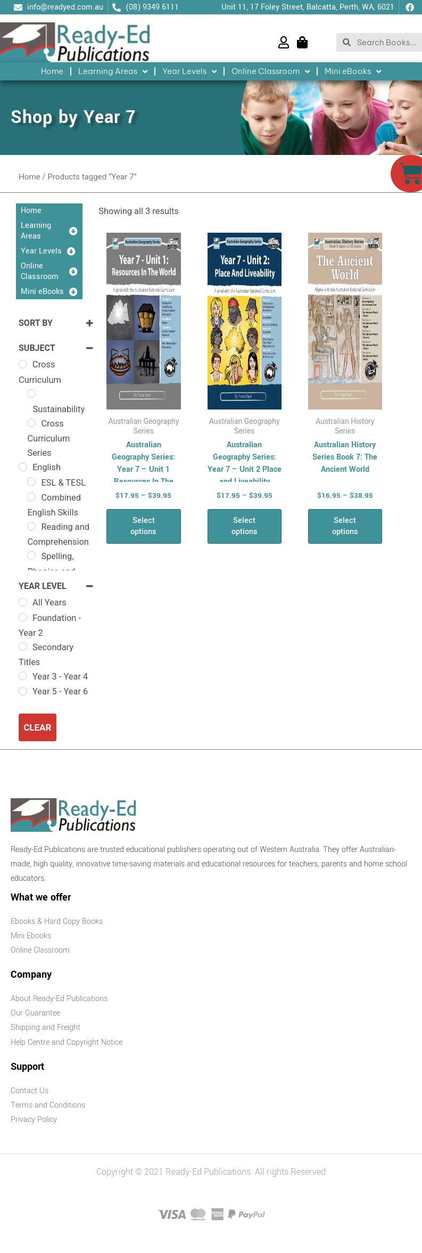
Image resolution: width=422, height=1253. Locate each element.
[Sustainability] (31, 393)
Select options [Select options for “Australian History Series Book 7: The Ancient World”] (345, 526)
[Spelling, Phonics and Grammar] (31, 555)
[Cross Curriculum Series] (31, 423)
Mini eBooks (353, 71)
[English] (23, 467)
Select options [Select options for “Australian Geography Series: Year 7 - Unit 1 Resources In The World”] (143, 526)
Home (52, 71)
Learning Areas (112, 71)
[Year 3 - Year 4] (23, 675)
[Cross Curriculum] (23, 364)
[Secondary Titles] (23, 646)
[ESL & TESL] (31, 482)
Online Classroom (270, 71)
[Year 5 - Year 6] (23, 691)
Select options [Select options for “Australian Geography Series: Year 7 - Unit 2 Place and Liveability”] (244, 526)
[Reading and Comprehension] (31, 526)
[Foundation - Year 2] (23, 617)
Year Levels (189, 71)
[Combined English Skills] (31, 497)
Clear (37, 727)
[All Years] (23, 602)
